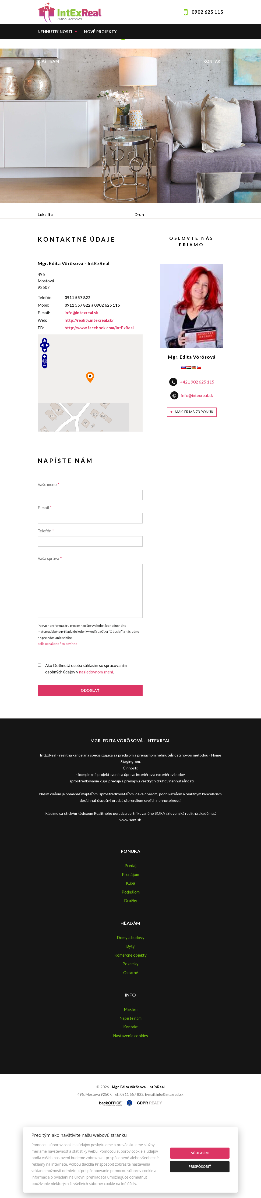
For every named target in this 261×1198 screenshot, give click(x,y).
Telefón (46, 610)
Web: (42, 399)
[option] (130, 131)
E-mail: (44, 392)
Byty (130, 1025)
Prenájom (88, 265)
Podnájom (150, 265)
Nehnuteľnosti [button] (55, 31)
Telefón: (45, 377)
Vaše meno (48, 564)
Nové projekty (100, 31)
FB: (41, 407)
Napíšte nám (130, 1097)
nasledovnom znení (96, 751)
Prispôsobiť (200, 1166)
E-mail (45, 587)
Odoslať (90, 770)
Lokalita (45, 214)
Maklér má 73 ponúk (191, 491)
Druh (139, 214)
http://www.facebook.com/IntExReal (99, 407)
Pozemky (130, 1043)
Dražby (130, 980)
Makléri (130, 1088)
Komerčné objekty (130, 1034)
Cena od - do (146, 237)
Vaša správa (50, 637)
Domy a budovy (130, 1016)
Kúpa (118, 265)
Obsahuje (47, 237)
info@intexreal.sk (81, 392)
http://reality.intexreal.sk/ (89, 399)
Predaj (54, 265)
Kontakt (213, 61)
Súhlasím (200, 1153)
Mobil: (43, 384)
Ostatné (130, 1051)
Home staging (101, 46)
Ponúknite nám (55, 46)
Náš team (48, 61)
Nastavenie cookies (130, 1115)
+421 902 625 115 (197, 461)
